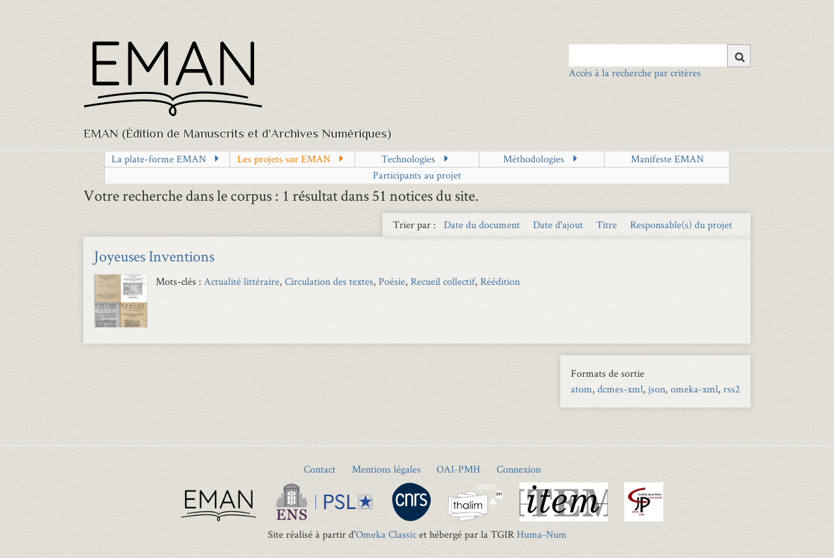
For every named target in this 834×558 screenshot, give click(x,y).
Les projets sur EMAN (283, 159)
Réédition (500, 281)
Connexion (518, 469)
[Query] (660, 55)
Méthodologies (533, 159)
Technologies (408, 159)
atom (581, 389)
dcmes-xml (620, 389)
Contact (320, 469)
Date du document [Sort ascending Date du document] (483, 224)
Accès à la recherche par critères (635, 73)
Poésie (392, 281)
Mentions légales (386, 469)
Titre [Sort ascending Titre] (608, 224)
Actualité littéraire (242, 281)
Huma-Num (542, 534)
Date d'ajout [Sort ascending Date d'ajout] (559, 224)
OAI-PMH (458, 469)
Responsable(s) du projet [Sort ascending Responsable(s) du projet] (681, 224)
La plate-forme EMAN (158, 159)
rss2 (731, 389)
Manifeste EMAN (667, 159)
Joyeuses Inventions (154, 256)
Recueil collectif (442, 281)
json (656, 389)
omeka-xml (694, 389)
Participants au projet (417, 175)
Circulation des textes (329, 281)
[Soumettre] (739, 55)
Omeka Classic (386, 534)
